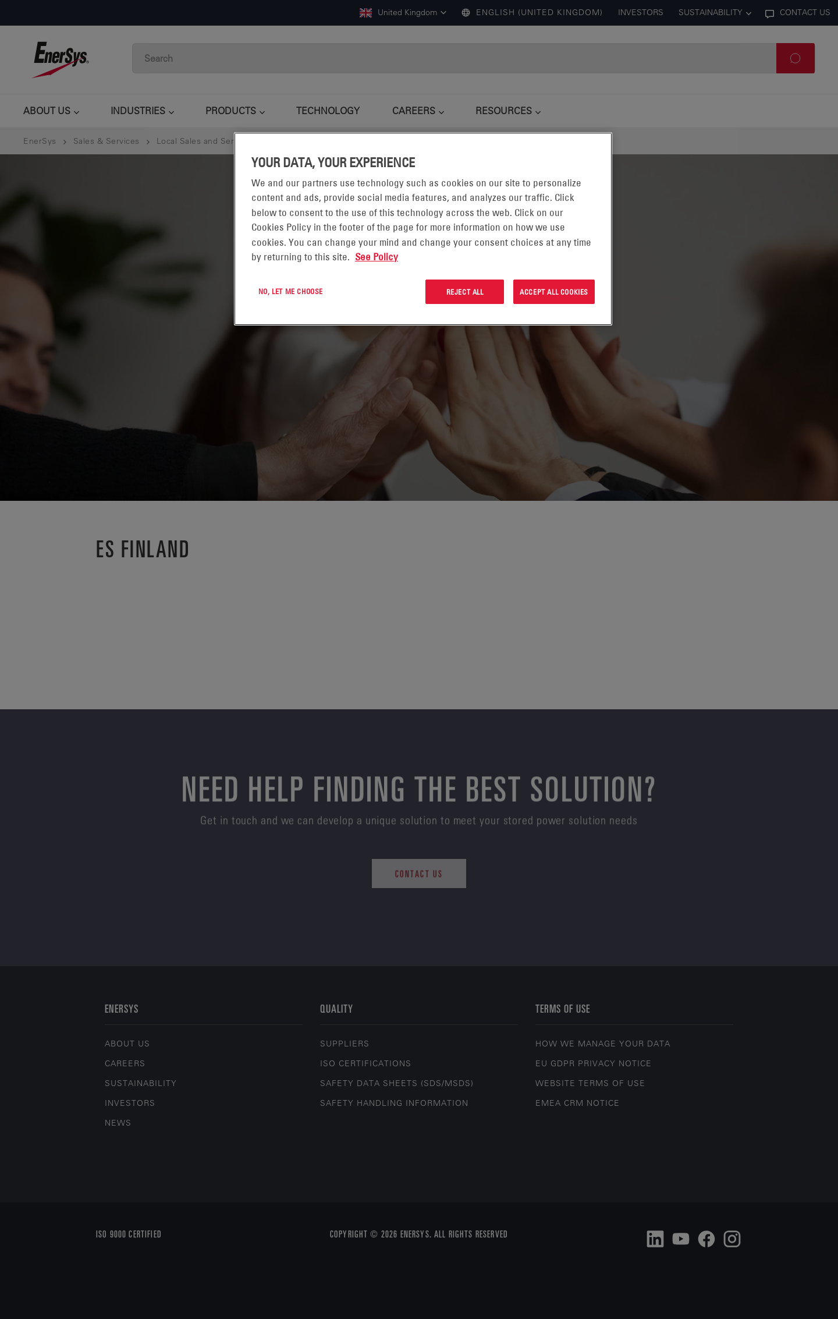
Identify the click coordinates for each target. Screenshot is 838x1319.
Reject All (465, 291)
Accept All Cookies (554, 291)
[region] (423, 229)
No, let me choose (290, 291)
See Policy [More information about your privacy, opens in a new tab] (376, 257)
